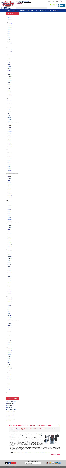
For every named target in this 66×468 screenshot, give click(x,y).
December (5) (10, 176)
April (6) (9, 191)
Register (49, 1)
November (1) (10, 299)
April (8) (9, 287)
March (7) (9, 242)
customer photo (10, 405)
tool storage (8, 420)
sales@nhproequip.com (24, 1)
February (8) (10, 244)
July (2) (9, 33)
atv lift (15, 401)
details (58, 454)
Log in (53, 1)
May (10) (9, 264)
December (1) (10, 49)
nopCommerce (59, 466)
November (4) (10, 178)
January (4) (9, 121)
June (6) (9, 309)
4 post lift (11, 401)
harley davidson (9, 411)
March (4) (9, 41)
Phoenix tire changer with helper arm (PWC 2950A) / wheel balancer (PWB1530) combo (26, 435)
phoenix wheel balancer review (34, 452)
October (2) (9, 205)
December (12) (10, 297)
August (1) (9, 56)
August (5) (9, 133)
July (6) (9, 260)
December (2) (10, 225)
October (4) (9, 27)
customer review (11, 409)
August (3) (9, 31)
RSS (59, 425)
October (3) (9, 129)
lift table (13, 411)
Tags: (11, 452)
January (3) (9, 19)
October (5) (9, 301)
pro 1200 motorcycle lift (10, 418)
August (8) (9, 305)
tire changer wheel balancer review (44, 452)
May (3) (9, 62)
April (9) (9, 364)
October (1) (9, 154)
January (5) (9, 197)
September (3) (10, 131)
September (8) (10, 303)
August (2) (9, 107)
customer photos (9, 407)
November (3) (10, 25)
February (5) (10, 270)
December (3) (10, 125)
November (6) (10, 227)
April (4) (9, 39)
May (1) (9, 311)
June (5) (9, 86)
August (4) (9, 82)
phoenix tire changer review (25, 452)
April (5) (9, 266)
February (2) (10, 170)
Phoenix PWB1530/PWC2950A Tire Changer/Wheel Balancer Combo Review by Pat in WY (33, 429)
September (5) (10, 29)
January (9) (9, 293)
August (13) (9, 258)
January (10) (10, 272)
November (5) (10, 252)
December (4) (10, 23)
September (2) (10, 156)
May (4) (9, 37)
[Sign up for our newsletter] (32, 463)
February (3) (10, 17)
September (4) (10, 80)
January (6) (9, 221)
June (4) (9, 35)
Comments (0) (53, 454)
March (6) (9, 289)
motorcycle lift (8, 413)
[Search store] (30, 8)
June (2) (9, 213)
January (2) (9, 172)
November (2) (10, 127)
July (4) (9, 84)
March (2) (9, 142)
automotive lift (8, 403)
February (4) (10, 68)
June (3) (9, 60)
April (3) (9, 240)
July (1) (9, 383)
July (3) (9, 109)
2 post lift (8, 401)
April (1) (9, 389)
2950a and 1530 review (16, 452)
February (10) (10, 291)
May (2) (9, 164)
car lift (13, 403)
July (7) (9, 307)
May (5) (9, 336)
